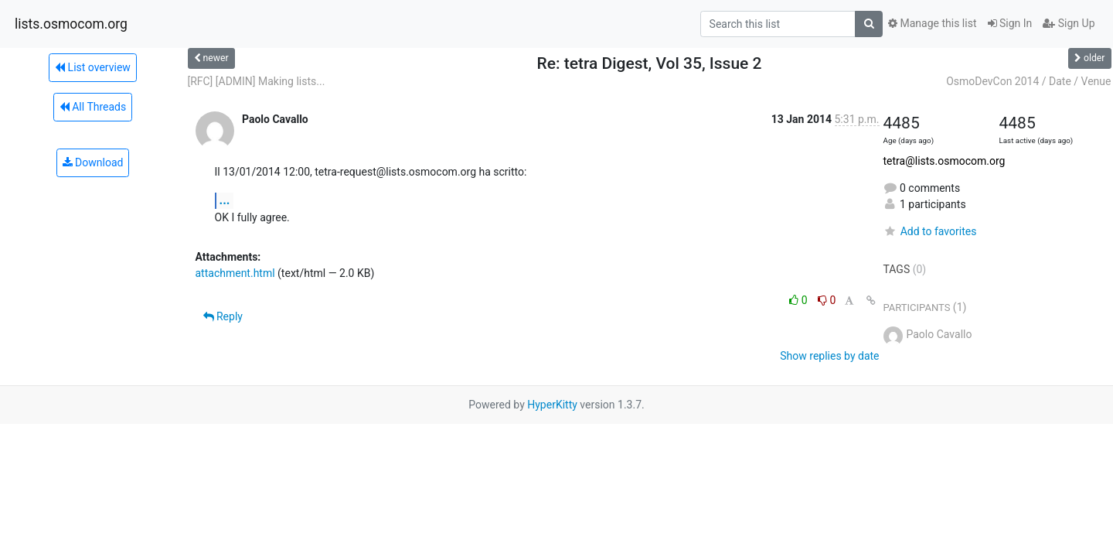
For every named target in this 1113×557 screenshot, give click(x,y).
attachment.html (235, 273)
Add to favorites (930, 231)
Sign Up (1068, 23)
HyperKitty (552, 404)
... (225, 200)
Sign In (1010, 23)
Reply (223, 316)
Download (93, 162)
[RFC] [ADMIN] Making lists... (256, 81)
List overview (93, 67)
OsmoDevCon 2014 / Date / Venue (1028, 81)
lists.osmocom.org (71, 24)
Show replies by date (829, 356)
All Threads (93, 107)
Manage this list (932, 23)
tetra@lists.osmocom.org (944, 161)
